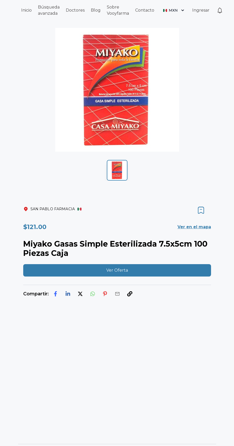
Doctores (75, 10)
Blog (96, 10)
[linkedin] (67, 293)
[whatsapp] (92, 293)
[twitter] (80, 293)
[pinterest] (105, 293)
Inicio (26, 10)
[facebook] (55, 293)
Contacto (144, 10)
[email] (117, 293)
